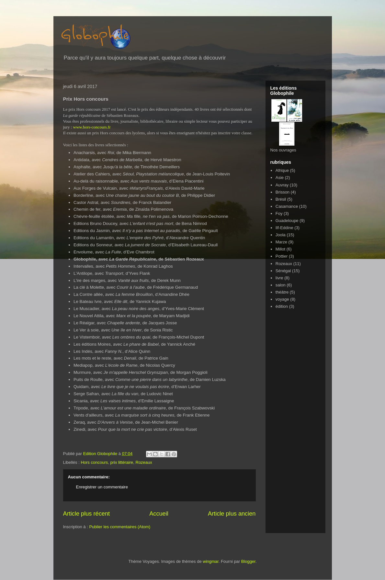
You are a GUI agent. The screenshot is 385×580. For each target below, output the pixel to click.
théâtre (282, 292)
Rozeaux (144, 462)
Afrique (282, 170)
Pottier (282, 256)
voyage (282, 299)
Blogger (248, 561)
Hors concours (94, 462)
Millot (280, 249)
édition (282, 306)
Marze (281, 242)
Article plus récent (86, 513)
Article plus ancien (232, 513)
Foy (279, 213)
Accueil (158, 513)
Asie (280, 177)
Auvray (282, 185)
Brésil (281, 199)
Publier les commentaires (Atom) (119, 526)
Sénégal (283, 270)
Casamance (287, 206)
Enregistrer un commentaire (102, 487)
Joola (281, 234)
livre (279, 277)
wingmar (210, 561)
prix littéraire (121, 462)
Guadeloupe (287, 220)
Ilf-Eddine (284, 227)
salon (281, 285)
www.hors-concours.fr (92, 127)
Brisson (282, 192)
